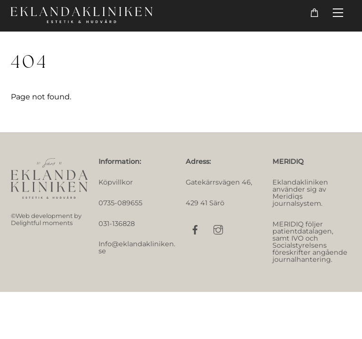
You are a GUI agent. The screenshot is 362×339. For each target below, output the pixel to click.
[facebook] (195, 229)
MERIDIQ (288, 161)
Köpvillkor (116, 182)
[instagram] (218, 229)
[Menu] (338, 13)
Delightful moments (42, 222)
